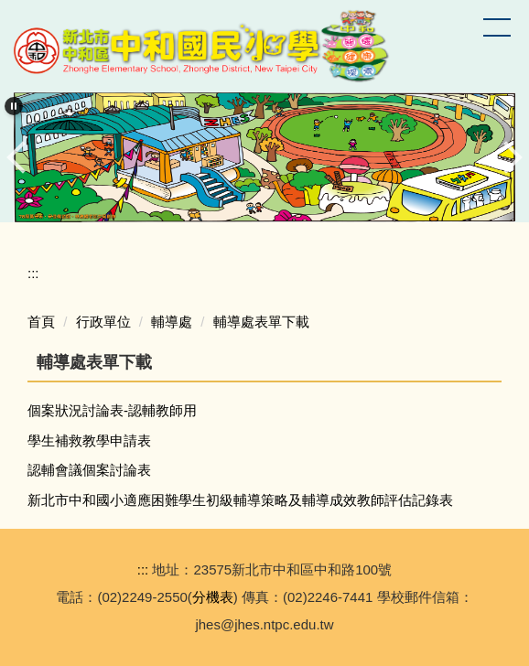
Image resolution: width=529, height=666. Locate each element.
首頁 (41, 321)
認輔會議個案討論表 (89, 470)
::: (33, 273)
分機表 (212, 597)
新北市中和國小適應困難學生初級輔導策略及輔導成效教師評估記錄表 (240, 500)
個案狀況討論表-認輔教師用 (112, 410)
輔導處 (171, 321)
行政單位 (103, 321)
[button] (14, 106)
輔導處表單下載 (261, 321)
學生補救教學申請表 (89, 440)
